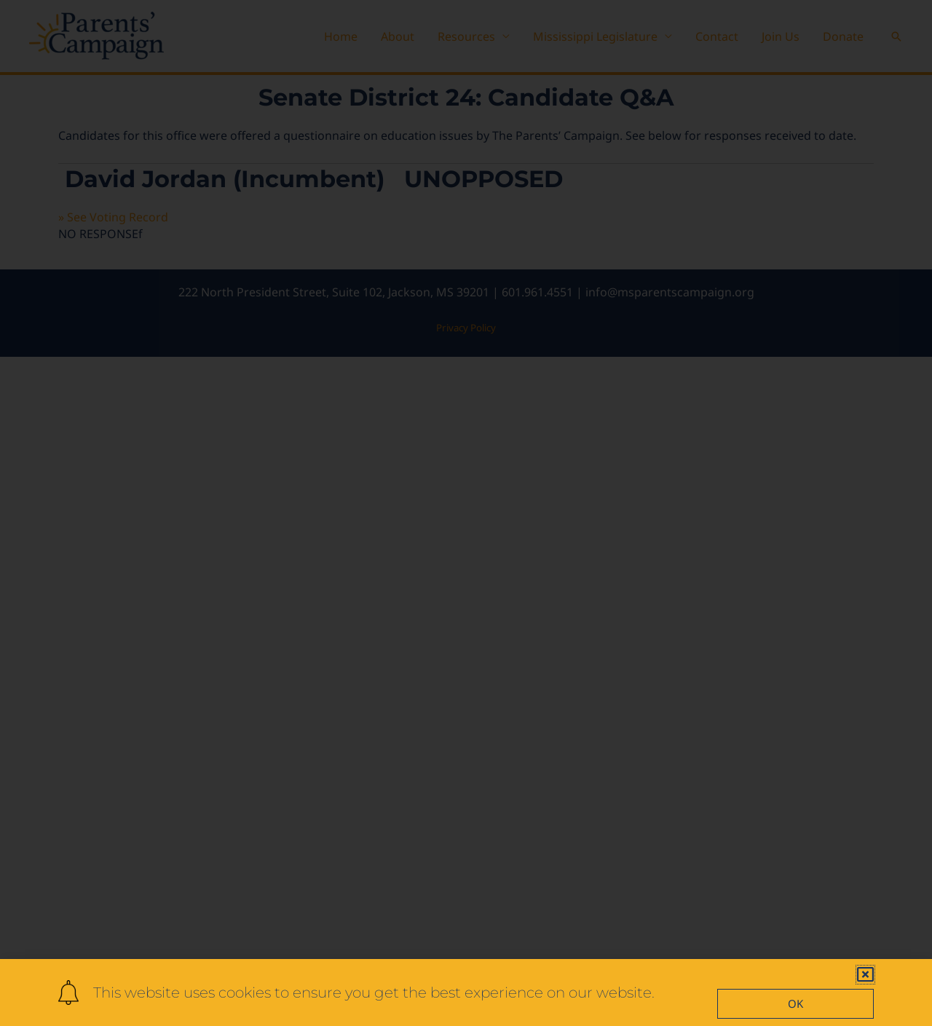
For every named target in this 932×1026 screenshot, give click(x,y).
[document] (466, 513)
